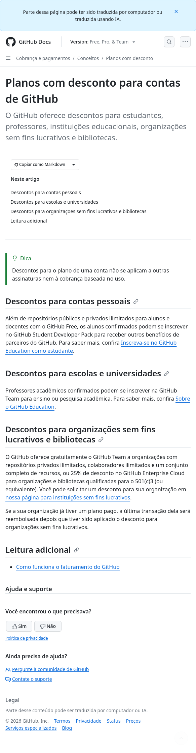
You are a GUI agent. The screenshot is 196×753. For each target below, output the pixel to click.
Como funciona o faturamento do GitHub (68, 567)
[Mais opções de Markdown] (73, 164)
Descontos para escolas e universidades (87, 373)
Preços (133, 721)
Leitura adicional (42, 549)
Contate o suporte (28, 679)
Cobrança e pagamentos (43, 58)
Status (114, 721)
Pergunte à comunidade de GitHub (47, 669)
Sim (19, 626)
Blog (67, 728)
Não (48, 626)
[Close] (176, 11)
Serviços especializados (30, 728)
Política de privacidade (26, 638)
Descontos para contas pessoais (72, 301)
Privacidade (89, 721)
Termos (62, 721)
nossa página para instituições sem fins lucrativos (67, 497)
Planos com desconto (129, 58)
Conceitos (88, 58)
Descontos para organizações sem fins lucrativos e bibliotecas (80, 434)
